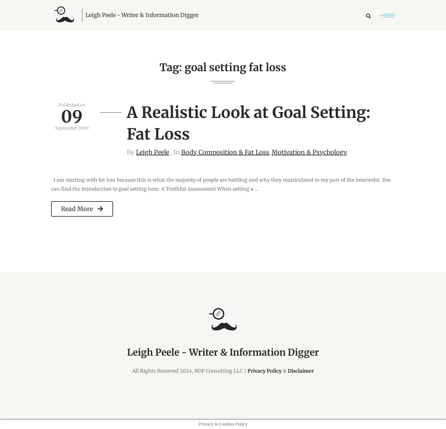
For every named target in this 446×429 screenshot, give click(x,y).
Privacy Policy (264, 371)
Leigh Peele (152, 152)
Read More (82, 209)
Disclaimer (301, 371)
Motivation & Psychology (309, 152)
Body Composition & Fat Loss (225, 152)
